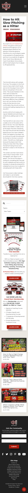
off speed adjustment (15, 29)
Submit (14, 446)
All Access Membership (14, 466)
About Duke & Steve (14, 464)
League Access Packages (14, 467)
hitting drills (6, 29)
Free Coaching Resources (14, 473)
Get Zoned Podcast (14, 476)
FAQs (14, 479)
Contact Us (14, 462)
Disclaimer (11, 487)
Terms (18, 485)
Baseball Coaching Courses (14, 469)
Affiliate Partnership (14, 474)
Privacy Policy (12, 485)
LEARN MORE (14, 278)
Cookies (17, 487)
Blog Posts (14, 478)
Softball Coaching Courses (14, 471)
